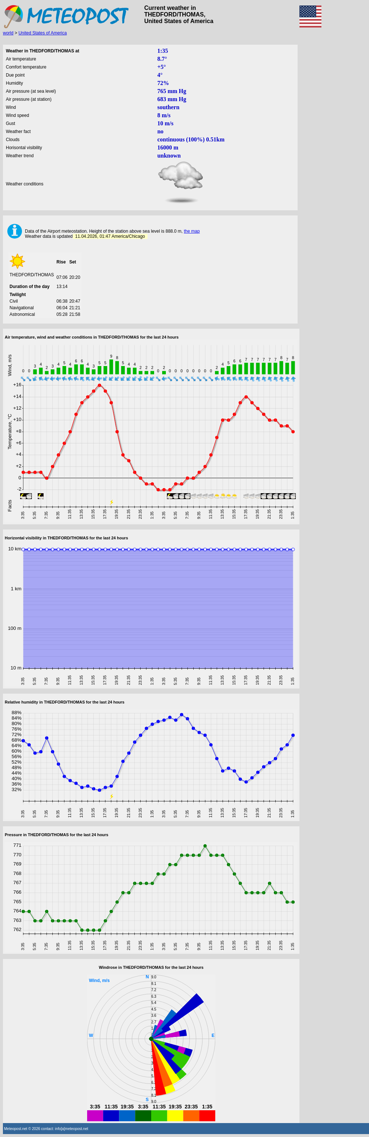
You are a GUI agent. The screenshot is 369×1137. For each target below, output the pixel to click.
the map (192, 231)
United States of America (42, 33)
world (8, 33)
